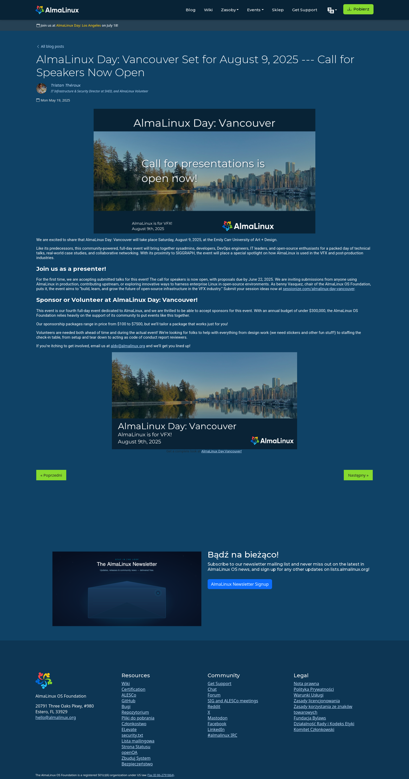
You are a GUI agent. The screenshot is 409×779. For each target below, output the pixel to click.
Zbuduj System (136, 758)
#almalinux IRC (222, 735)
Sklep (278, 9)
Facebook (217, 724)
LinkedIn (216, 729)
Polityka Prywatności (314, 689)
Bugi (126, 706)
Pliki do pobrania (138, 718)
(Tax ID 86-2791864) (160, 775)
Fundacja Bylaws (310, 718)
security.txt (132, 735)
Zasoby (228, 9)
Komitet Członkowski (314, 729)
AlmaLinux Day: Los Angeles (78, 25)
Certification (133, 689)
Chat (212, 689)
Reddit (214, 706)
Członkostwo (134, 724)
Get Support (304, 9)
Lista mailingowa (138, 741)
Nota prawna (306, 683)
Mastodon (217, 718)
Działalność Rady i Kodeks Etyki (324, 724)
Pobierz (358, 9)
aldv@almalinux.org (128, 346)
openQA (129, 752)
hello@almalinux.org (55, 717)
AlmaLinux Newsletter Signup (240, 584)
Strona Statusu (136, 747)
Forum (214, 695)
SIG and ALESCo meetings (233, 701)
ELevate (129, 729)
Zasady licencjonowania (317, 701)
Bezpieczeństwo (137, 764)
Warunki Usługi (308, 695)
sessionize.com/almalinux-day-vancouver (318, 288)
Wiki (208, 9)
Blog (191, 9)
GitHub (128, 701)
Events (254, 9)
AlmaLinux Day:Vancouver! (221, 451)
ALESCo (129, 695)
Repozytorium (135, 712)
